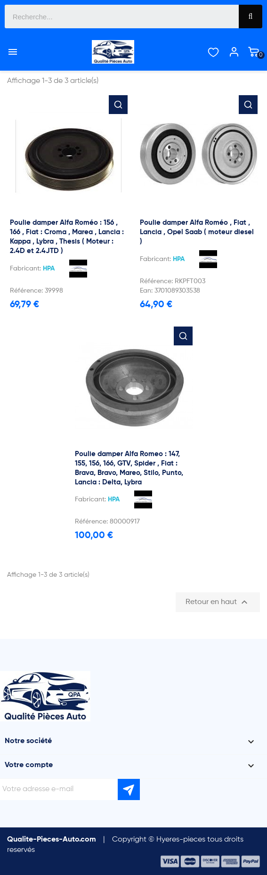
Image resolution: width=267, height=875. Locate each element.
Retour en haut (218, 602)
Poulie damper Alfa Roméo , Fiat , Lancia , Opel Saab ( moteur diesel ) (197, 232)
